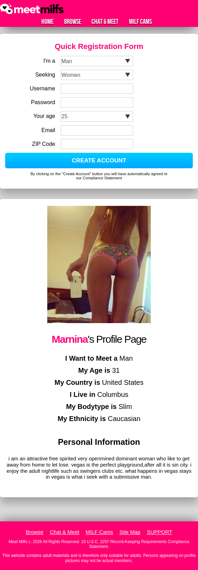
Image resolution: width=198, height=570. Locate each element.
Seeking (45, 75)
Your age (44, 116)
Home (47, 22)
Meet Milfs (18, 541)
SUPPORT (159, 532)
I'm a (49, 61)
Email (48, 130)
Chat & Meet (104, 22)
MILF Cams (140, 22)
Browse (72, 22)
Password (43, 102)
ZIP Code (43, 144)
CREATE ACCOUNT (99, 160)
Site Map (129, 532)
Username (42, 88)
